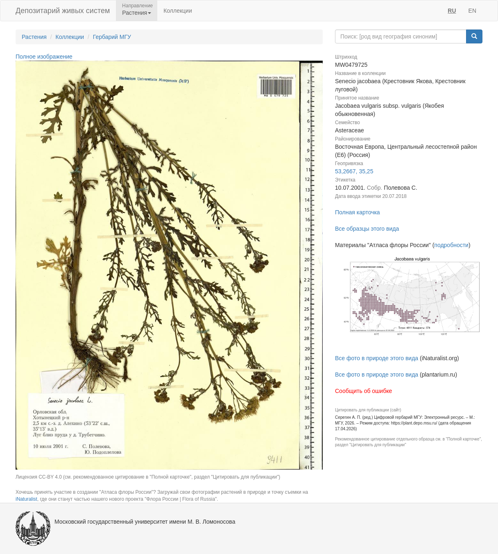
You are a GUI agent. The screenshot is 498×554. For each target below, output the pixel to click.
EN (472, 10)
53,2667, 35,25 (354, 171)
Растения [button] (136, 12)
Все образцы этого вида (367, 228)
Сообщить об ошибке (363, 391)
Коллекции (177, 10)
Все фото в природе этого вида (376, 358)
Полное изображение (44, 56)
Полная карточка (357, 212)
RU (452, 10)
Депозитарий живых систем (63, 11)
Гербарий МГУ (112, 37)
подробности (451, 245)
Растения (34, 37)
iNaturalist (26, 499)
